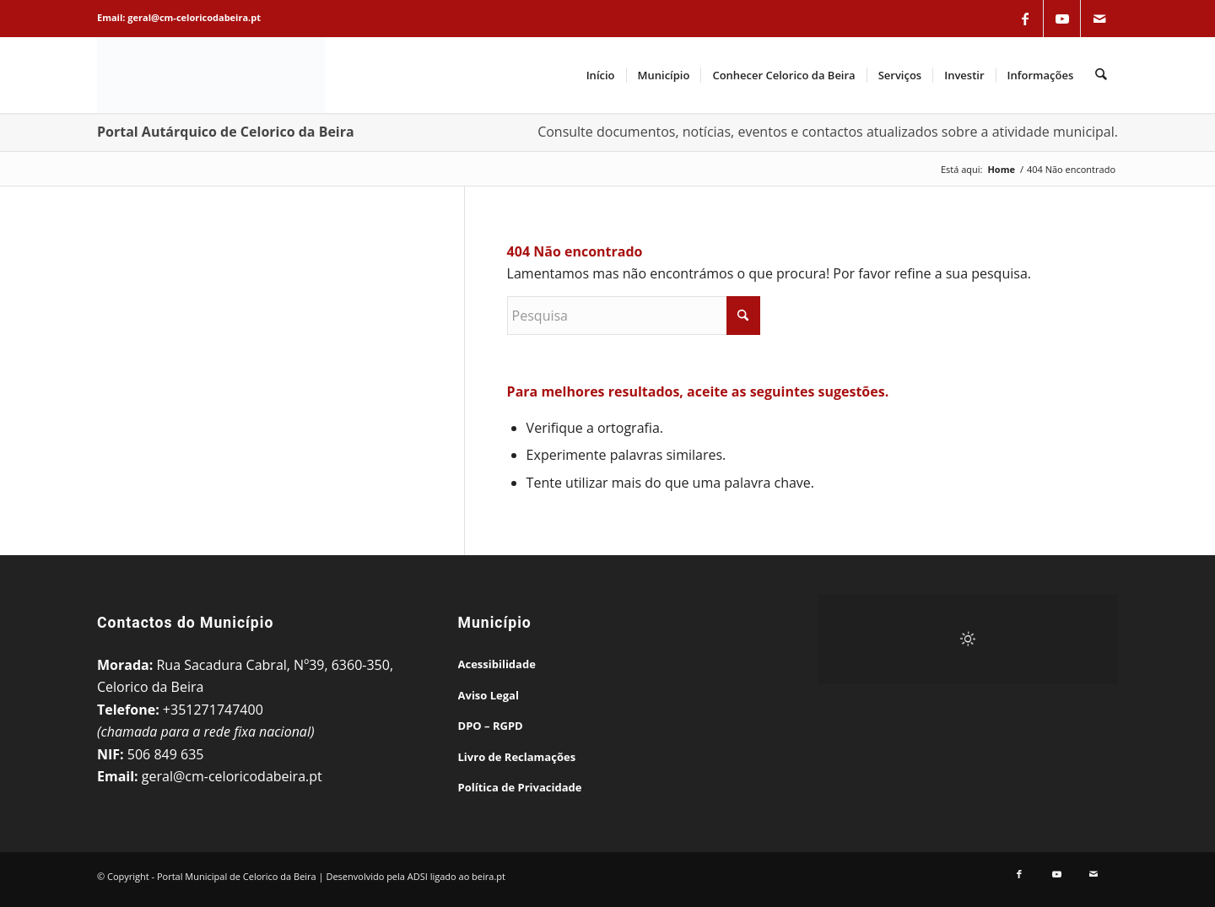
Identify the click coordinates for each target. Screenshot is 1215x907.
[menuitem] (600, 75)
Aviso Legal (488, 695)
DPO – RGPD (490, 725)
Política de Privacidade (520, 787)
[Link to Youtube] (1062, 18)
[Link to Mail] (1099, 18)
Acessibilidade (497, 664)
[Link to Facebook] (1025, 18)
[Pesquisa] (1101, 75)
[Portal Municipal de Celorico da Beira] (211, 75)
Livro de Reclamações (517, 756)
